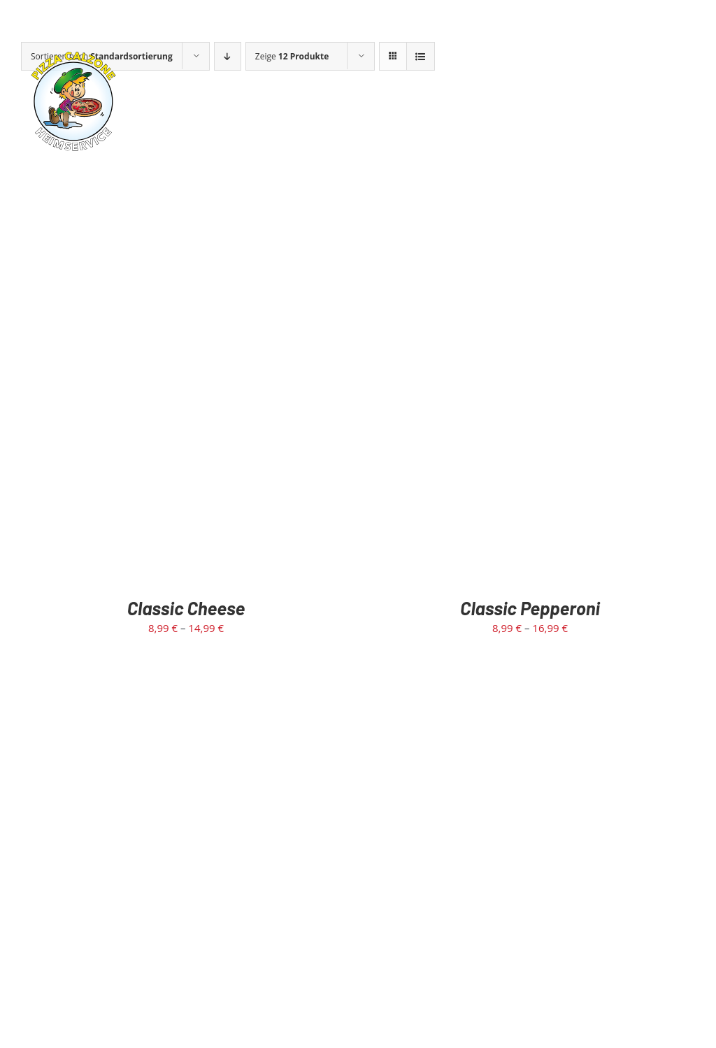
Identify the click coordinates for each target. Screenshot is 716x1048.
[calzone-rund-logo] (73, 54)
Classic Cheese (186, 608)
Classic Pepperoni (530, 608)
